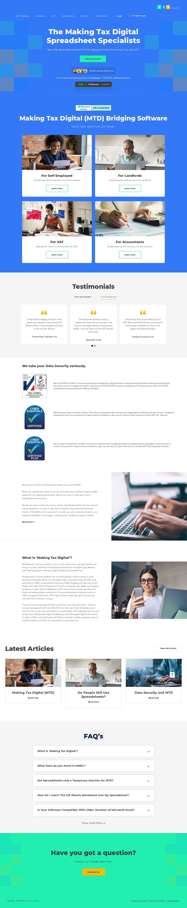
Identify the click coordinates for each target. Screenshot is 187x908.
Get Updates (101, 16)
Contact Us (93, 872)
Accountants (68, 16)
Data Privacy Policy (156, 901)
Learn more (57, 188)
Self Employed (22, 16)
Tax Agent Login (137, 16)
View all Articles (168, 648)
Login (118, 16)
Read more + (28, 522)
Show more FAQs (92, 823)
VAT (53, 16)
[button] (172, 324)
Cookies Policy (173, 901)
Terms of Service (139, 901)
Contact (84, 16)
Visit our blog (33, 901)
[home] (168, 7)
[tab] (82, 297)
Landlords (40, 16)
